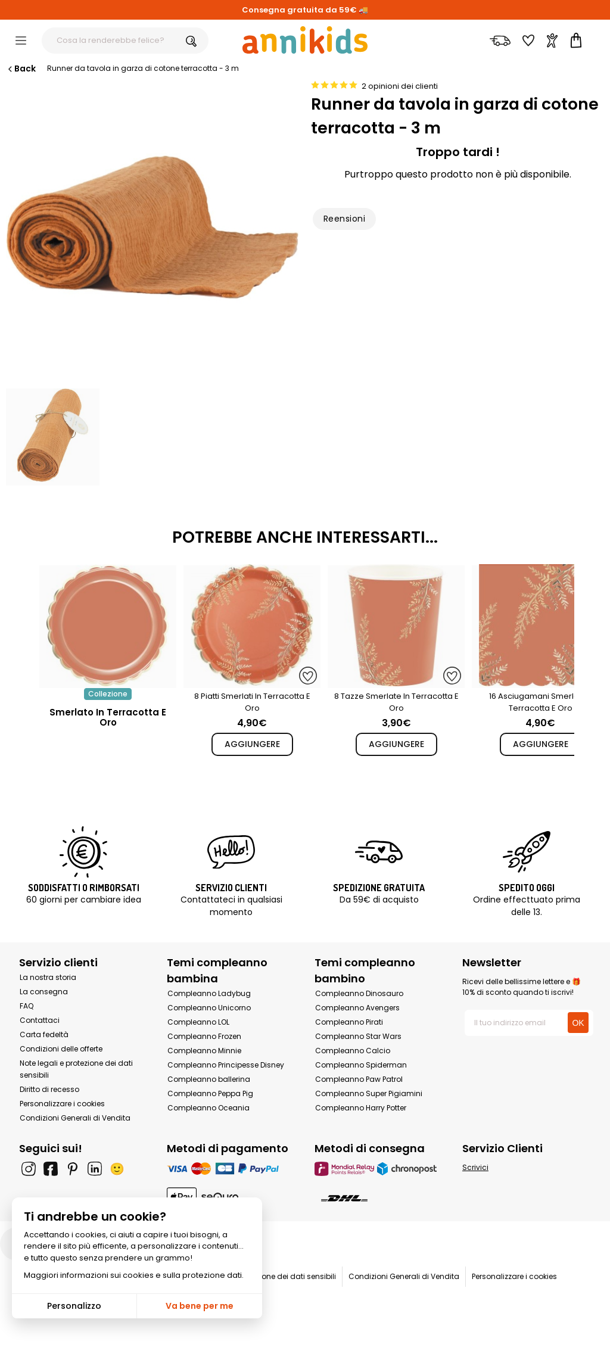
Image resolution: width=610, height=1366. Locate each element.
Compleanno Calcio (352, 1050)
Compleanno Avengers (357, 1008)
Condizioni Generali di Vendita (75, 1118)
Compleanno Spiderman (361, 1065)
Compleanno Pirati (349, 1022)
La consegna (44, 992)
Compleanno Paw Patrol (359, 1079)
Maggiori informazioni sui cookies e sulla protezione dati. (134, 1275)
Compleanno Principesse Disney (225, 1065)
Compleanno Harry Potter (360, 1108)
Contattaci (40, 1020)
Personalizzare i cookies (62, 1104)
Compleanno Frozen (204, 1036)
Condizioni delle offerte (61, 1049)
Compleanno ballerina (208, 1079)
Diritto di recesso (49, 1089)
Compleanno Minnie (204, 1050)
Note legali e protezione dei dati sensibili (264, 1276)
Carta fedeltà (44, 1034)
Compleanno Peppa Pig (210, 1093)
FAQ (26, 1006)
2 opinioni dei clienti (400, 86)
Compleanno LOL (198, 1022)
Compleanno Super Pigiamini (368, 1093)
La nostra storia (48, 977)
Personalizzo (74, 1306)
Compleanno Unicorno (209, 1008)
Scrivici (475, 1167)
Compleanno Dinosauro (359, 993)
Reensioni (344, 219)
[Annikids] (305, 40)
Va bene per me (200, 1306)
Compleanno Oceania (208, 1108)
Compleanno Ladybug (209, 993)
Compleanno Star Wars (358, 1036)
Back (21, 68)
